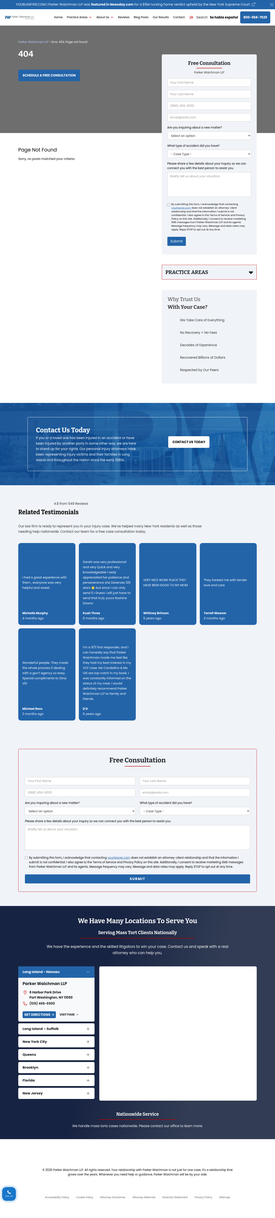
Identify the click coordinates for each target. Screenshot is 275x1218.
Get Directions (37, 1014)
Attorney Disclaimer (113, 1197)
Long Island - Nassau (41, 971)
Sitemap (224, 1197)
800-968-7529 (255, 17)
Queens (29, 1054)
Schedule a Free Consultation (49, 75)
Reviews (124, 17)
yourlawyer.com (181, 208)
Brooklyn (30, 1067)
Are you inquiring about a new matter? (194, 127)
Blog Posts (141, 17)
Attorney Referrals (144, 1197)
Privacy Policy (203, 1197)
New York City (35, 1041)
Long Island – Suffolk (41, 1028)
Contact (179, 17)
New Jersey (33, 1093)
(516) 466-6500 (39, 1003)
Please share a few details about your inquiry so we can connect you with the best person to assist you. (206, 166)
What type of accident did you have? (193, 146)
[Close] (272, 5)
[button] (198, 17)
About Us (105, 17)
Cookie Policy (84, 1197)
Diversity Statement (175, 1197)
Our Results (161, 17)
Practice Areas (79, 17)
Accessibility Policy (57, 1197)
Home (58, 17)
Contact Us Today (189, 442)
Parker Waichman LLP (33, 42)
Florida (29, 1080)
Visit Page (67, 1015)
